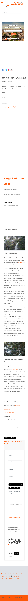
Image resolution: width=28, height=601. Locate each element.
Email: (3, 98)
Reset (10, 556)
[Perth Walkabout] (14, 4)
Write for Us (16, 574)
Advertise (16, 578)
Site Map (10, 578)
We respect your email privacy (10, 107)
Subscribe (18, 441)
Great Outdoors (14, 192)
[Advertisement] (11, 54)
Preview (11, 553)
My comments (9, 441)
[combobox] (11, 12)
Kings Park (15, 369)
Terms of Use (15, 576)
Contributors (8, 574)
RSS (6, 444)
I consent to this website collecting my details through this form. (15, 529)
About (2, 574)
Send (16, 553)
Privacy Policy (7, 576)
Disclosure (4, 578)
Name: (3, 92)
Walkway (20, 262)
